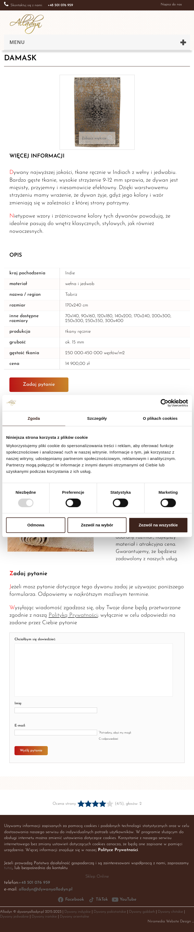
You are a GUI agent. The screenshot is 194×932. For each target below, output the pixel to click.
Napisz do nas (171, 4)
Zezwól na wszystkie (158, 525)
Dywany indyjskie (77, 912)
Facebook (70, 899)
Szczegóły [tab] (97, 418)
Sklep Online (97, 876)
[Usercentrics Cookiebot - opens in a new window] (164, 403)
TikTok (98, 899)
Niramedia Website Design (169, 921)
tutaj (8, 868)
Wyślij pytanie (31, 750)
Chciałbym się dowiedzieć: (35, 639)
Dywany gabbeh (142, 912)
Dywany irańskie (44, 917)
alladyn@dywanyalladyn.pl (45, 889)
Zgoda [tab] (34, 418)
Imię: (18, 703)
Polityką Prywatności (73, 615)
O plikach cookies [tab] (160, 418)
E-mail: (19, 725)
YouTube (124, 899)
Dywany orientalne (74, 917)
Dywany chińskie (170, 912)
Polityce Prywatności (118, 850)
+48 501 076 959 (34, 883)
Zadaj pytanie (39, 384)
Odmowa (35, 525)
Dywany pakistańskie (110, 912)
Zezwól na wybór (97, 525)
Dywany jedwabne (14, 917)
